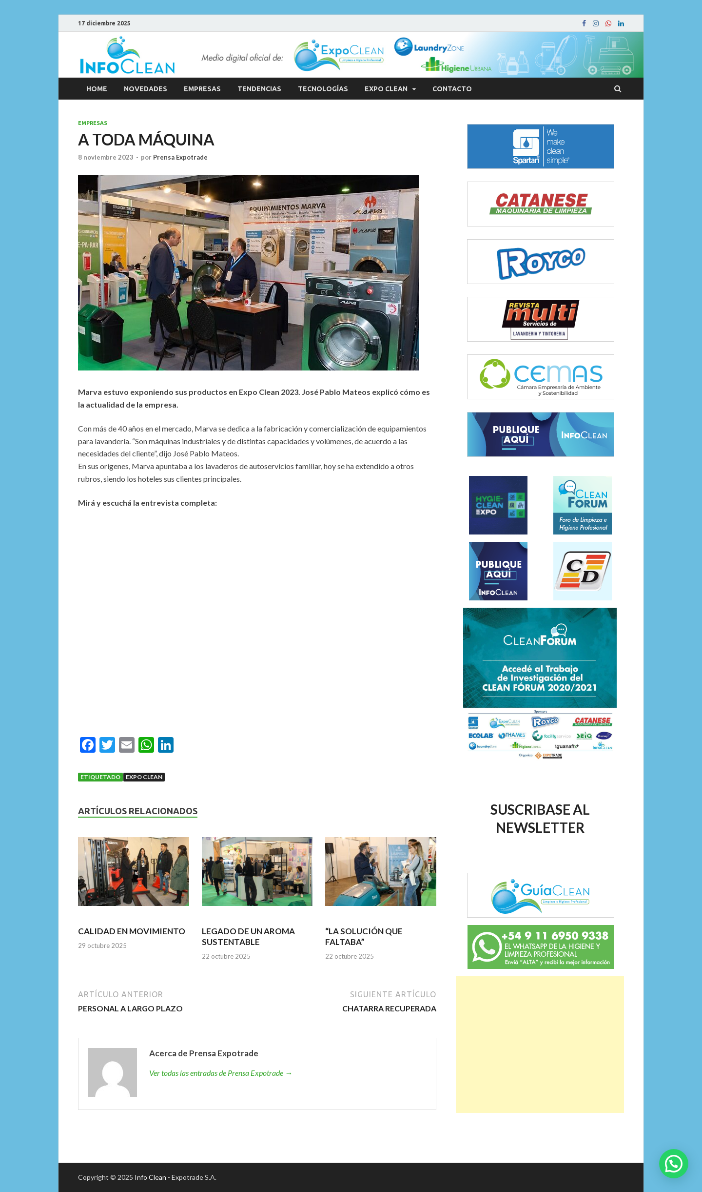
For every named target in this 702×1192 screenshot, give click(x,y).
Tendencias (259, 89)
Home (96, 89)
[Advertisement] (540, 1044)
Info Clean (150, 1177)
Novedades (145, 89)
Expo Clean (386, 89)
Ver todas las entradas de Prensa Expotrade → (220, 1072)
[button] (673, 1163)
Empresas (202, 89)
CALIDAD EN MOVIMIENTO (131, 931)
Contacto (452, 89)
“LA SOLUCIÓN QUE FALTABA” (364, 936)
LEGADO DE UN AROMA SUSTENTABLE (248, 936)
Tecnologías (323, 89)
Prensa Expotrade (180, 157)
